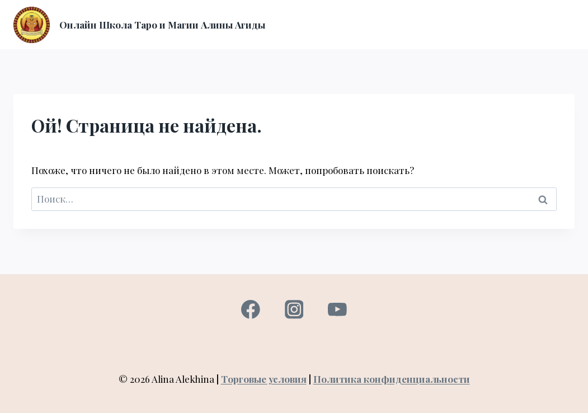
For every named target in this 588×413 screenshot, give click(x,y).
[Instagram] (294, 309)
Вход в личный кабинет (479, 12)
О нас (402, 12)
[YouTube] (337, 309)
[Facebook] (250, 309)
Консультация (355, 36)
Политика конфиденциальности (391, 379)
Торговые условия (264, 379)
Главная (325, 12)
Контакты (493, 36)
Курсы (366, 12)
